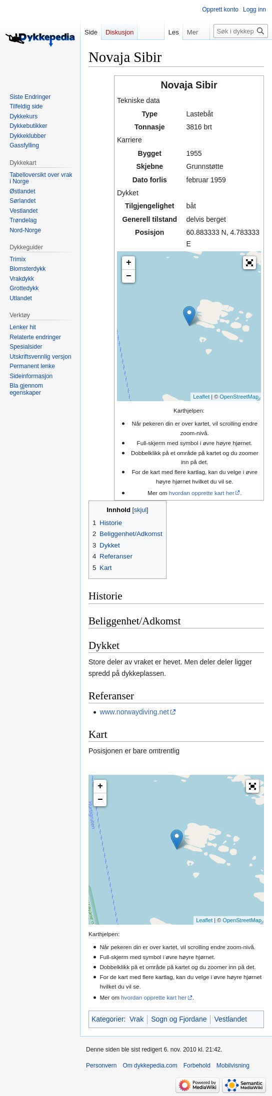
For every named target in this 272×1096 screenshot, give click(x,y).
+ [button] (129, 263)
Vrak (137, 1019)
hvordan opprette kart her (201, 493)
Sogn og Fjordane (178, 1019)
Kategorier (108, 1019)
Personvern (101, 1065)
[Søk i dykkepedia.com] (241, 31)
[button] (249, 262)
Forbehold (197, 1065)
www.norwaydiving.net (134, 712)
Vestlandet (230, 1019)
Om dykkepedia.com (149, 1065)
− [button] (129, 276)
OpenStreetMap (239, 397)
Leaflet (201, 397)
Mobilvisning (233, 1065)
